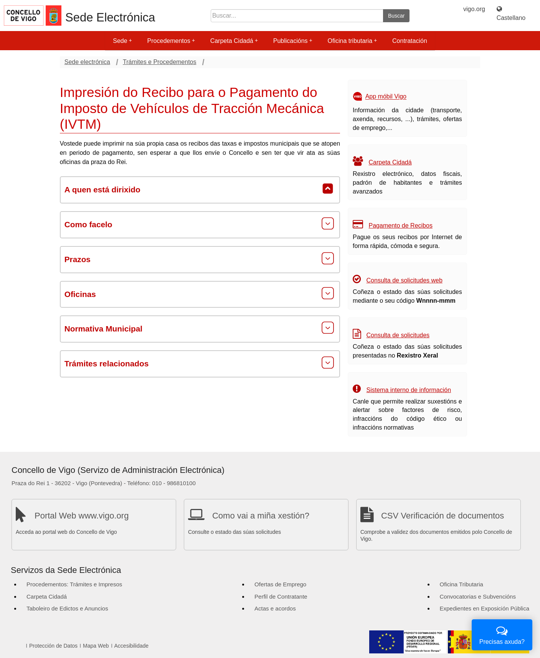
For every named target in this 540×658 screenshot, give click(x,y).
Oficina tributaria (352, 41)
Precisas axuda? (502, 634)
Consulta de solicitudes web (405, 280)
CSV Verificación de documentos (442, 515)
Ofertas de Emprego (280, 584)
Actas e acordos (275, 608)
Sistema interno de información (409, 390)
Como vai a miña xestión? (260, 515)
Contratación (409, 41)
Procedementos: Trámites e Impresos (74, 584)
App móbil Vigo (385, 97)
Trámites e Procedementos (159, 62)
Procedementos (171, 41)
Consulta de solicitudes (398, 335)
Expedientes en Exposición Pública (484, 608)
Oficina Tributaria (461, 584)
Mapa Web (96, 646)
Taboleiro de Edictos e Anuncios (67, 608)
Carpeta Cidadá (234, 41)
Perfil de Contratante (280, 596)
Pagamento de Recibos (401, 225)
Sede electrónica (87, 62)
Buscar (396, 16)
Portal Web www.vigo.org (82, 515)
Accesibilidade (131, 646)
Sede (122, 41)
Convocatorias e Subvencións (478, 596)
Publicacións (292, 41)
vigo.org (474, 9)
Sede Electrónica (110, 17)
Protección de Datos (53, 646)
